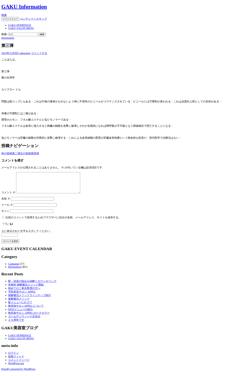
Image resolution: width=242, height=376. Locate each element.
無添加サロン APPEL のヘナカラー (29, 316)
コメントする (39, 53)
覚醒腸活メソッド (19, 302)
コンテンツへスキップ (33, 18)
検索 (4, 15)
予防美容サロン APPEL (22, 295)
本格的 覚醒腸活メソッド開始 (26, 288)
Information (7, 37)
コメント (8, 196)
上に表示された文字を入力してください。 (26, 235)
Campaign (13, 267)
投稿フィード (16, 360)
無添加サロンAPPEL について (26, 309)
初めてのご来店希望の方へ (24, 292)
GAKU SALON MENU (21, 28)
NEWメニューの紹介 (20, 313)
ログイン (13, 356)
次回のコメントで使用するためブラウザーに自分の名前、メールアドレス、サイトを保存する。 (63, 221)
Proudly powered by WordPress (18, 373)
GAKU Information (24, 7)
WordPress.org (16, 367)
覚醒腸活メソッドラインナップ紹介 (29, 299)
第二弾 (10, 153)
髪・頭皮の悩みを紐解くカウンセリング (32, 285)
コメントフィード (19, 364)
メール (7, 208)
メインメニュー (10, 19)
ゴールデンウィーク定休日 (24, 320)
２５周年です (16, 324)
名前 (5, 202)
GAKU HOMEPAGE (19, 25)
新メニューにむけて (20, 306)
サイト (5, 215)
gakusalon (24, 53)
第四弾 (29, 153)
